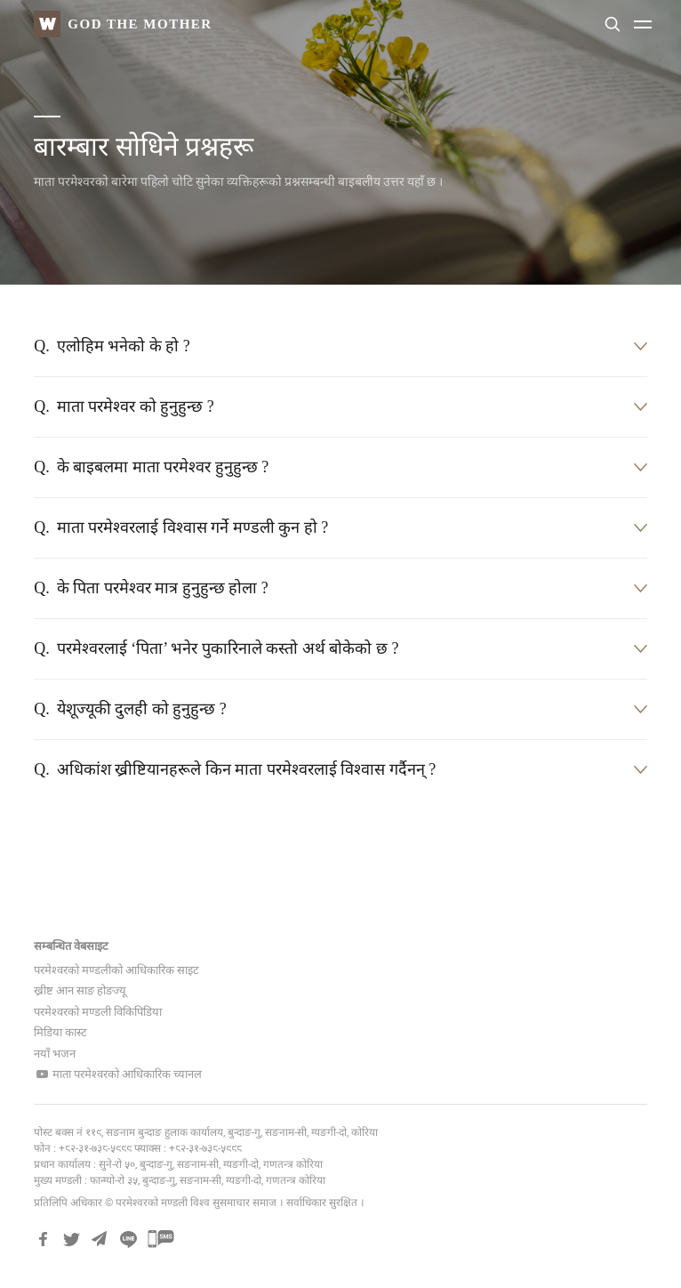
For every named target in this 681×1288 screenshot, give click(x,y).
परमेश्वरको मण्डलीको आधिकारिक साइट (116, 970)
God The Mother (140, 22)
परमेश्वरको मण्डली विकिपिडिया (98, 1011)
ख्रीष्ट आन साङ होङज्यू (80, 990)
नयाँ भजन (55, 1053)
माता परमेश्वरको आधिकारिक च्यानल (118, 1074)
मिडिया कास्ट (60, 1032)
